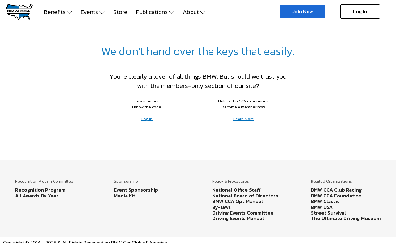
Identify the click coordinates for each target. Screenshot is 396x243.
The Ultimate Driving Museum (346, 218)
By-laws (221, 207)
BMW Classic (325, 201)
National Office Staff (236, 189)
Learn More (243, 119)
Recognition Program (40, 189)
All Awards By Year (36, 195)
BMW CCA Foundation (336, 195)
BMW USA (322, 207)
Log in (360, 11)
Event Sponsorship (136, 189)
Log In (147, 119)
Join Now (302, 11)
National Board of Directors (245, 195)
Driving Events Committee (242, 212)
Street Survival (328, 212)
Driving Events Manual (238, 218)
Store (120, 12)
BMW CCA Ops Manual (237, 201)
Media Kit (124, 195)
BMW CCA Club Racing (336, 189)
